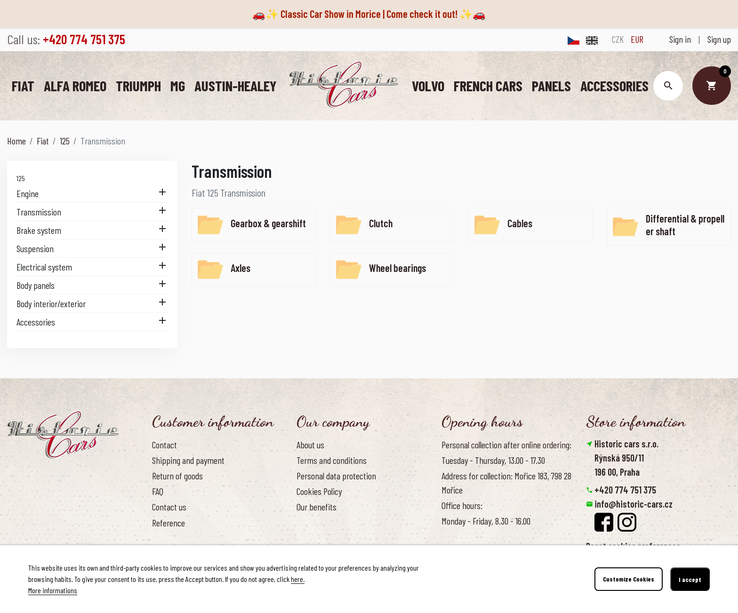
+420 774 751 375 (625, 489)
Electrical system (44, 266)
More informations (52, 590)
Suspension (35, 248)
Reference (168, 522)
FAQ (157, 490)
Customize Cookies (628, 579)
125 (20, 177)
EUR (637, 39)
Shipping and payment (188, 459)
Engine (27, 193)
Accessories (35, 321)
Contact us (169, 506)
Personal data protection (336, 475)
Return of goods (177, 475)
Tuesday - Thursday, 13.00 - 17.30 (493, 459)
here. (298, 578)
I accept (690, 579)
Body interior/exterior (51, 303)
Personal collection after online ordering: (506, 444)
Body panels (35, 284)
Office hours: (461, 504)
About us (310, 444)
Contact (164, 444)
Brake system (38, 229)
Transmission (38, 211)
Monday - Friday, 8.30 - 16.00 (485, 520)
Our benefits (317, 506)
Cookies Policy (319, 490)
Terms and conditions (332, 459)
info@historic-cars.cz (633, 503)
